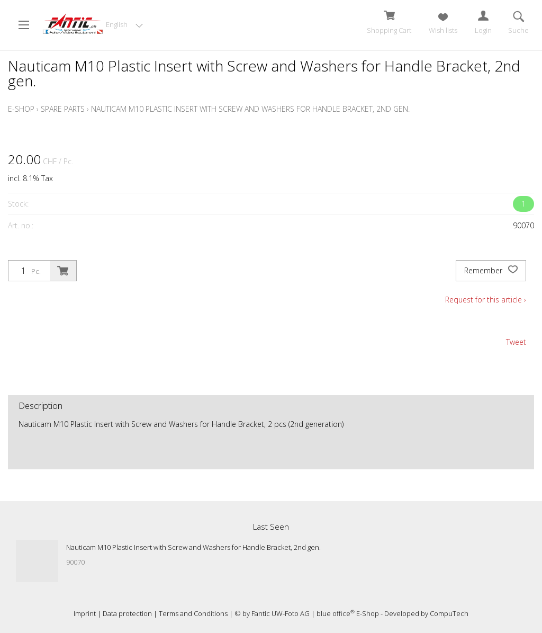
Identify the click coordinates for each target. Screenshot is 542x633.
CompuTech (449, 613)
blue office (336, 613)
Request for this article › (485, 300)
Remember (491, 271)
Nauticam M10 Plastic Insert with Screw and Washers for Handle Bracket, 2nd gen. (250, 109)
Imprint (85, 613)
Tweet (516, 342)
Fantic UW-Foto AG (280, 613)
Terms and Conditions (193, 613)
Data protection (127, 613)
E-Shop (21, 109)
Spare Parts (63, 109)
